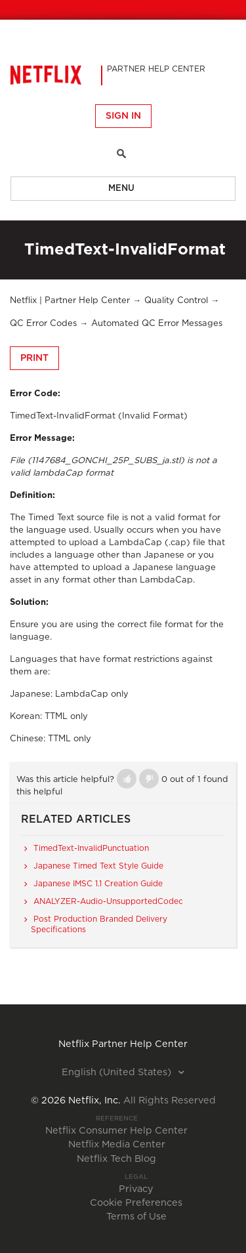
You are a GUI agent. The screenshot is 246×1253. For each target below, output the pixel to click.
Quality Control (176, 301)
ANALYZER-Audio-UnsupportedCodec (108, 901)
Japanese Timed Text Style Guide (98, 866)
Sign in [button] (123, 116)
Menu (121, 188)
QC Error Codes (43, 323)
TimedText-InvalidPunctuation (91, 848)
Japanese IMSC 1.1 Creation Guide (98, 884)
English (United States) (118, 1072)
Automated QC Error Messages (156, 323)
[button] (126, 779)
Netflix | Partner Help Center (70, 301)
